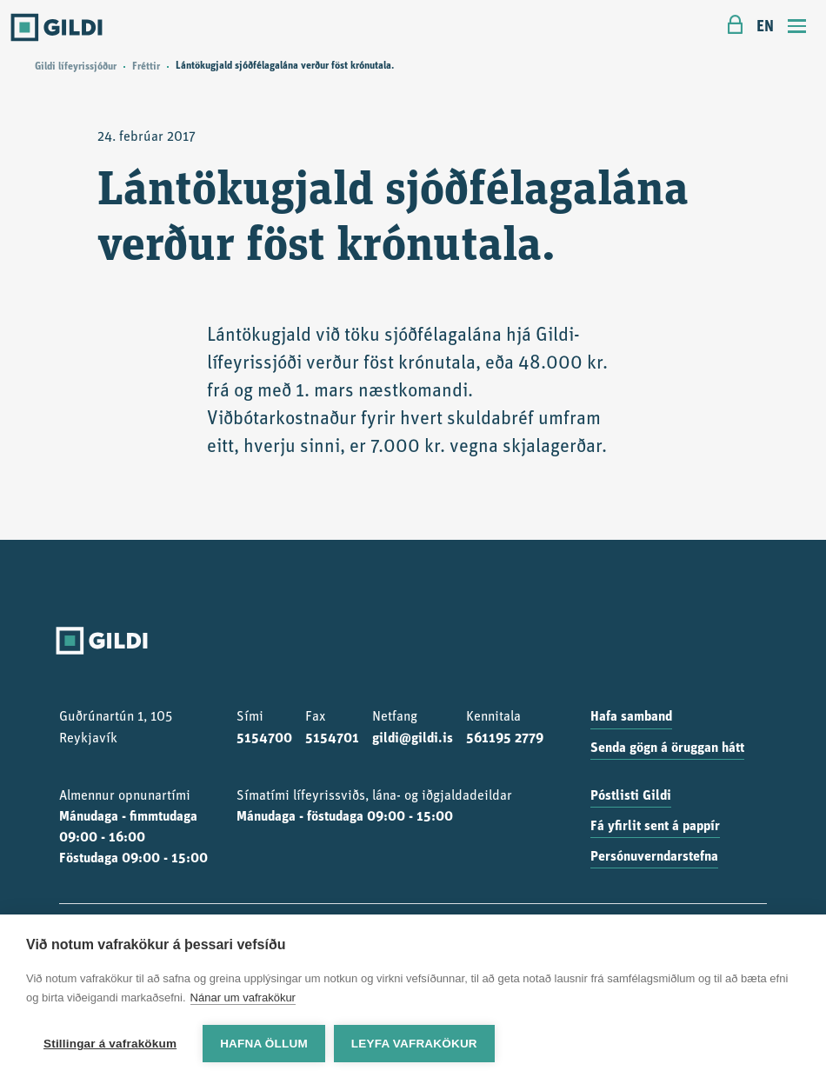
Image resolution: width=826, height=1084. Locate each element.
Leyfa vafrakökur (414, 1043)
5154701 (332, 739)
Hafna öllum (264, 1043)
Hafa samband (631, 717)
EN (765, 27)
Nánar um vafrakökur (243, 997)
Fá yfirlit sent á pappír (655, 827)
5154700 (264, 739)
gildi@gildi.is (412, 739)
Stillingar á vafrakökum (110, 1043)
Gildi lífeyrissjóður (76, 67)
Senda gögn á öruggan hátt (667, 748)
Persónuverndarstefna (654, 857)
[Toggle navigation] (797, 28)
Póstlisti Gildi (630, 796)
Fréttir (146, 67)
